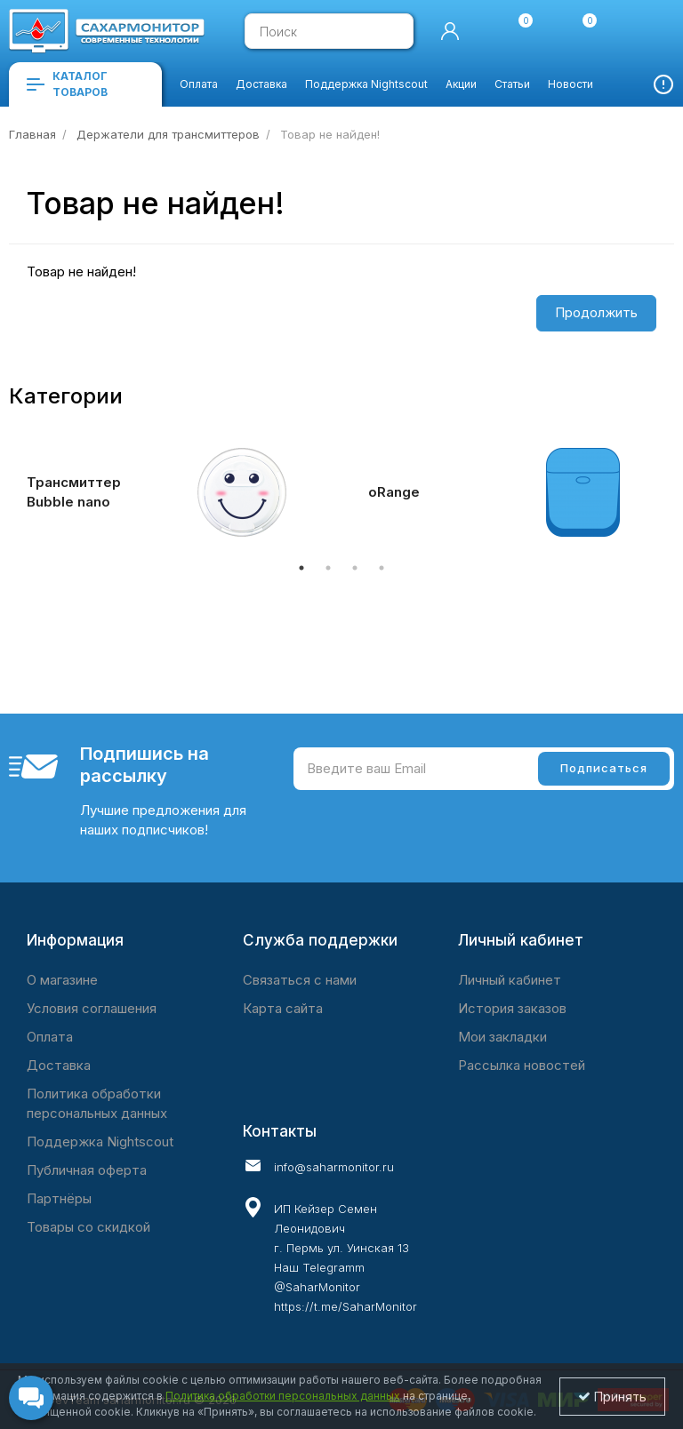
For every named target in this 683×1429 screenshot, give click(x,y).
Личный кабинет (509, 979)
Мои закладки (502, 1036)
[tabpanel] (171, 492)
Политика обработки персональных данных (97, 1103)
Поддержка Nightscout (100, 1141)
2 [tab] (328, 568)
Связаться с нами (300, 979)
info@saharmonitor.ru (334, 1167)
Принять (612, 1396)
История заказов (512, 1008)
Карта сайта (283, 1008)
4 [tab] (381, 568)
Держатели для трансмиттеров (168, 134)
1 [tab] (301, 568)
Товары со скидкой (88, 1226)
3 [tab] (355, 568)
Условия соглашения (92, 1008)
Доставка (59, 1065)
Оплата (50, 1036)
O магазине (62, 979)
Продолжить (596, 312)
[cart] (642, 31)
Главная (32, 134)
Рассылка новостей (521, 1065)
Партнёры (59, 1198)
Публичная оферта (87, 1170)
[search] (391, 31)
